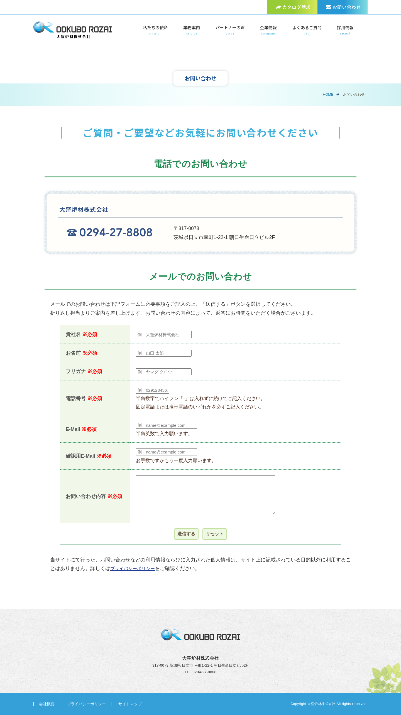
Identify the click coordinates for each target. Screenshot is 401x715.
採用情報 (345, 30)
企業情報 (268, 30)
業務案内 (191, 30)
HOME (326, 94)
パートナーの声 (230, 30)
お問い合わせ (346, 7)
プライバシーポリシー (135, 568)
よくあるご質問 (307, 30)
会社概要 (47, 704)
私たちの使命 (155, 30)
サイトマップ (130, 704)
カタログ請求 (296, 7)
